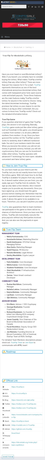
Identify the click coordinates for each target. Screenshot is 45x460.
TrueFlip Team (16, 343)
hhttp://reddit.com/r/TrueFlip (23, 425)
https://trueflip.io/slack (20, 421)
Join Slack (29, 343)
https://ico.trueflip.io (19, 393)
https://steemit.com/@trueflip (23, 400)
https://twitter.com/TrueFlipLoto (24, 404)
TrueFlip (37, 85)
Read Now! (16, 433)
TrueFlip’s (5, 127)
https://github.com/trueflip (22, 429)
